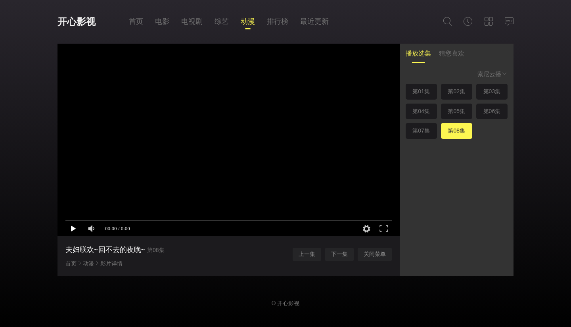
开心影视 (76, 21)
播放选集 (418, 53)
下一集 (339, 254)
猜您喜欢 (451, 53)
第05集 (456, 111)
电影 (162, 21)
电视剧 (192, 21)
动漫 (248, 21)
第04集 (421, 111)
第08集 (456, 130)
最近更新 (314, 21)
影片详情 (111, 263)
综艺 (222, 21)
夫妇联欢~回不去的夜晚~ (105, 250)
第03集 (492, 91)
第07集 (421, 130)
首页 (136, 21)
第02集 (456, 91)
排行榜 (277, 21)
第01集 (421, 91)
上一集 (307, 254)
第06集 (492, 111)
